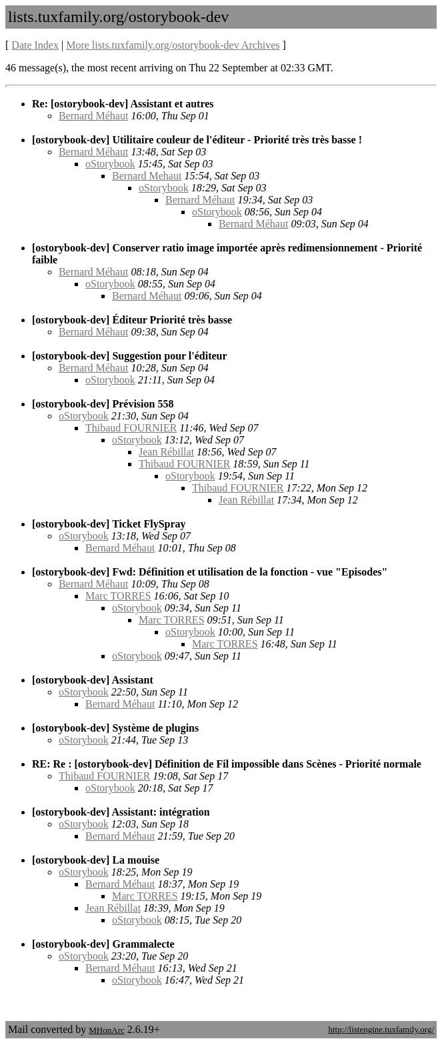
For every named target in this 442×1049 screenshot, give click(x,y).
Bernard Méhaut (93, 115)
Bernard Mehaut (146, 175)
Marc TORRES (118, 596)
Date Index (35, 45)
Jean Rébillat (166, 451)
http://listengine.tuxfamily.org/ (381, 1029)
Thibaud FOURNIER (131, 427)
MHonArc (106, 1030)
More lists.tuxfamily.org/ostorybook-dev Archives (172, 45)
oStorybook (110, 163)
